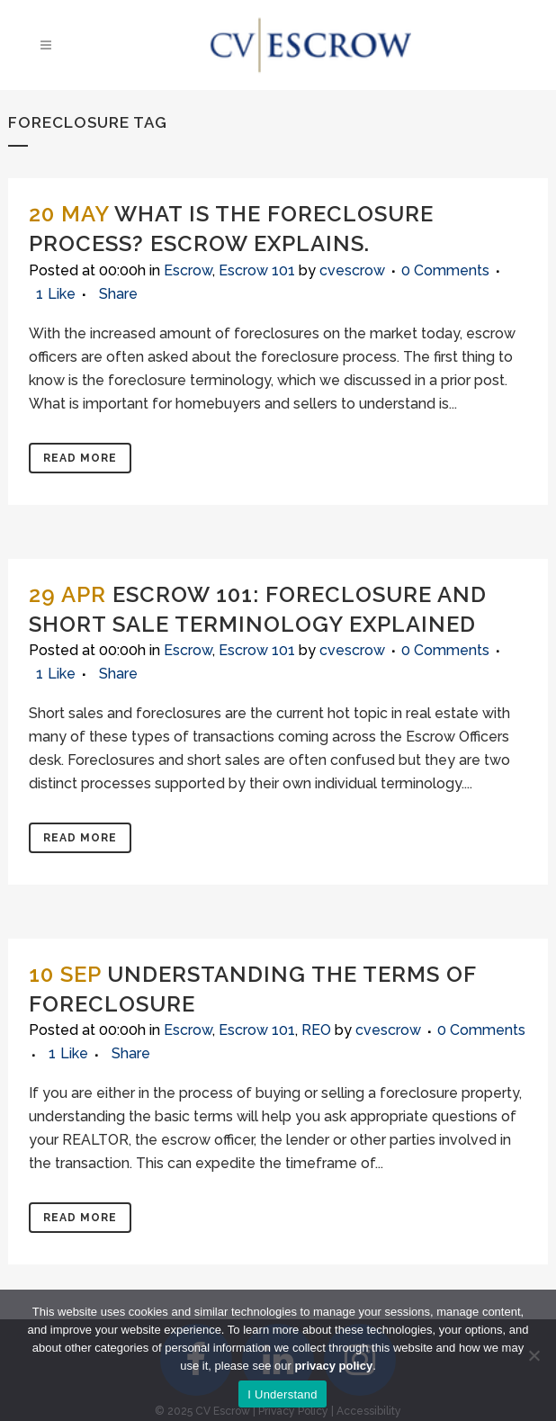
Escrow (188, 270)
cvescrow (352, 270)
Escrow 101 (257, 270)
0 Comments (445, 270)
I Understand (282, 1394)
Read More (80, 458)
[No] (534, 1355)
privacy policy (333, 1365)
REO (316, 1030)
